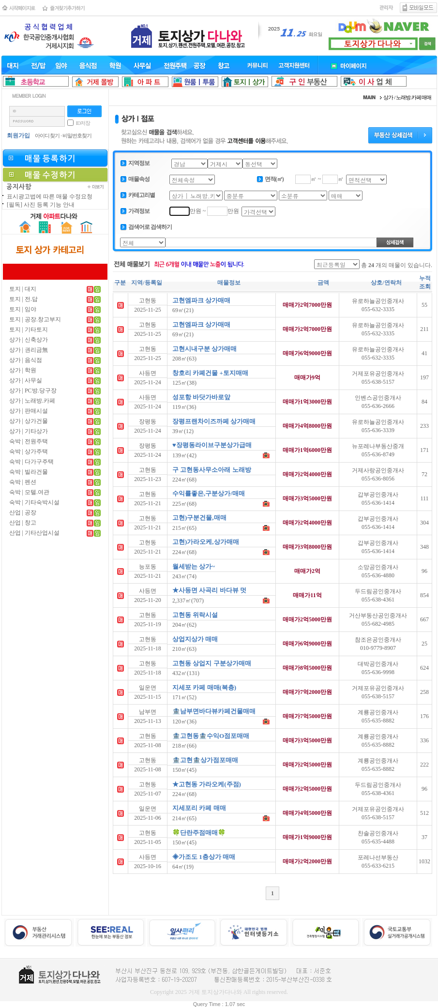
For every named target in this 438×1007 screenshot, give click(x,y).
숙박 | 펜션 (22, 482)
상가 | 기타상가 (28, 431)
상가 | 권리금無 (28, 349)
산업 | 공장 (22, 512)
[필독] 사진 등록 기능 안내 (41, 204)
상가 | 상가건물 (28, 421)
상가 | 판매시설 (28, 410)
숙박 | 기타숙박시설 (34, 502)
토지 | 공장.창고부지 (35, 319)
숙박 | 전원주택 (28, 441)
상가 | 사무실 (25, 380)
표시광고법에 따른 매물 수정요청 (49, 196)
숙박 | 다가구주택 (31, 461)
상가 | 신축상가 (28, 339)
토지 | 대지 (22, 289)
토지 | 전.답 (23, 299)
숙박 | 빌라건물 (28, 471)
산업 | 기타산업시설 (34, 532)
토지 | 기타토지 (28, 329)
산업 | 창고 (22, 522)
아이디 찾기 (47, 135)
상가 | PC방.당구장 (33, 390)
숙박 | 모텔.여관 (29, 492)
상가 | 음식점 (25, 360)
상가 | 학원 (22, 370)
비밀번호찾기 (76, 135)
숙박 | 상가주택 (28, 451)
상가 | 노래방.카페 (32, 400)
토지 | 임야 (22, 309)
